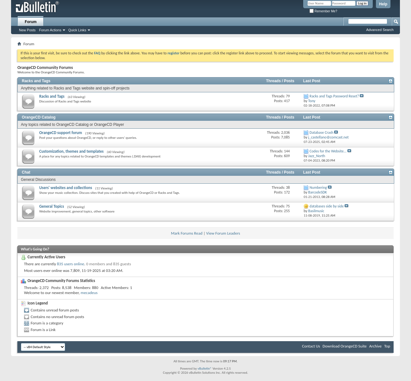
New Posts (27, 30)
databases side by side (327, 206)
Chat (26, 172)
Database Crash (321, 132)
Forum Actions (50, 30)
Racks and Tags (36, 81)
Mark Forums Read (187, 233)
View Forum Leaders (223, 233)
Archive (375, 346)
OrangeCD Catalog (39, 117)
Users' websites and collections (65, 187)
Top (387, 346)
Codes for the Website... (328, 151)
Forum (30, 22)
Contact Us (311, 346)
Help (383, 4)
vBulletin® (205, 368)
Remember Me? (323, 11)
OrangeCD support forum (60, 132)
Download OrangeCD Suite (344, 346)
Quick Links (77, 30)
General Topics (51, 206)
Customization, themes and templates (71, 151)
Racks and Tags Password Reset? (334, 96)
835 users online (70, 263)
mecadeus (89, 292)
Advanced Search (380, 30)
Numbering (318, 187)
